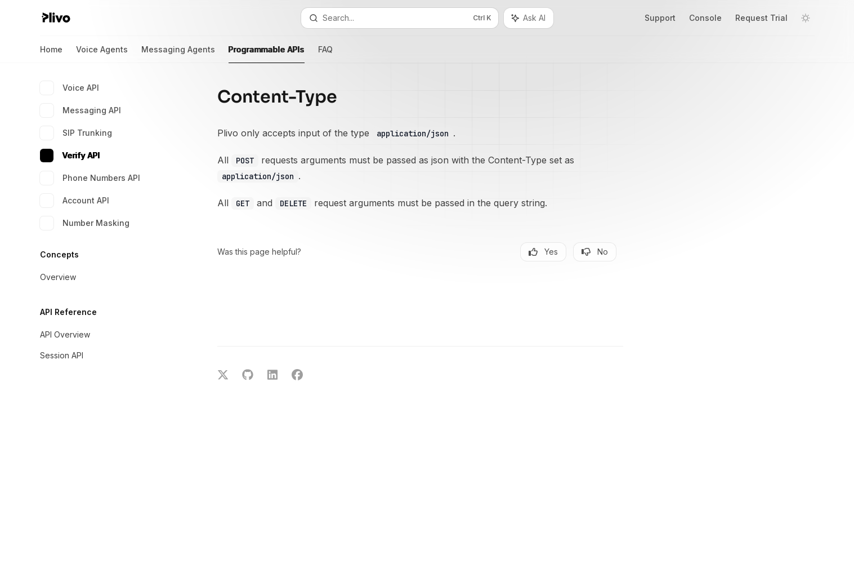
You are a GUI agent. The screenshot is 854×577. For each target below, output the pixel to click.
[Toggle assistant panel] (528, 18)
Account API (74, 200)
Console (705, 18)
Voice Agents (102, 54)
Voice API (69, 88)
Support (660, 18)
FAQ (325, 54)
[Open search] (399, 18)
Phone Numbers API (90, 178)
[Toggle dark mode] (806, 18)
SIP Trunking (76, 133)
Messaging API (80, 110)
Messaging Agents (178, 54)
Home (51, 54)
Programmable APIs (267, 54)
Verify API (70, 155)
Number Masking (84, 223)
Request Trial (761, 18)
